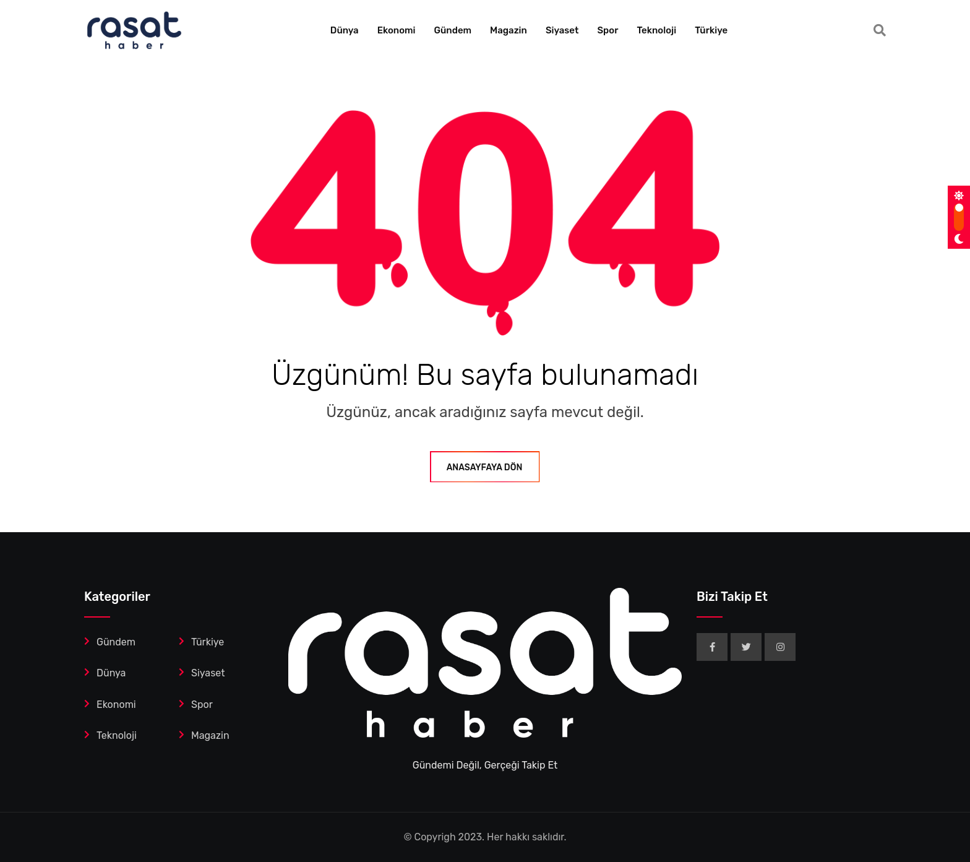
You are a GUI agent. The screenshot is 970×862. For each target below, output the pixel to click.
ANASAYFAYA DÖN (485, 467)
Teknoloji (656, 30)
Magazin (508, 30)
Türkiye (711, 30)
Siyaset (562, 30)
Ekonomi (396, 30)
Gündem (453, 30)
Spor (607, 30)
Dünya (344, 30)
